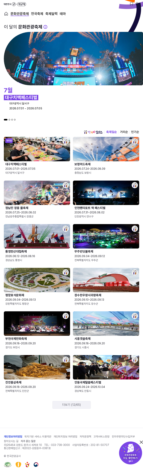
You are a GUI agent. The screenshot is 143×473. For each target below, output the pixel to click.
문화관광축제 (20, 14)
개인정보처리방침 (13, 436)
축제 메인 (6, 13)
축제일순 (111, 132)
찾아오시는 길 (11, 441)
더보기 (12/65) (71, 405)
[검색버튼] (137, 4)
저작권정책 (85, 436)
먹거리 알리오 (93, 132)
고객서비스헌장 (101, 436)
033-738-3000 (60, 444)
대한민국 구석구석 (15, 4)
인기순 (135, 132)
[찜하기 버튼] (131, 4)
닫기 (141, 442)
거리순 (124, 132)
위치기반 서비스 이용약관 (38, 436)
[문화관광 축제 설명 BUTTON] (45, 27)
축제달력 (51, 14)
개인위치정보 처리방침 (65, 436)
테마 (63, 14)
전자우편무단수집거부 (123, 436)
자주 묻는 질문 (28, 441)
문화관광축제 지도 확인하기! (130, 453)
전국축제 (37, 14)
